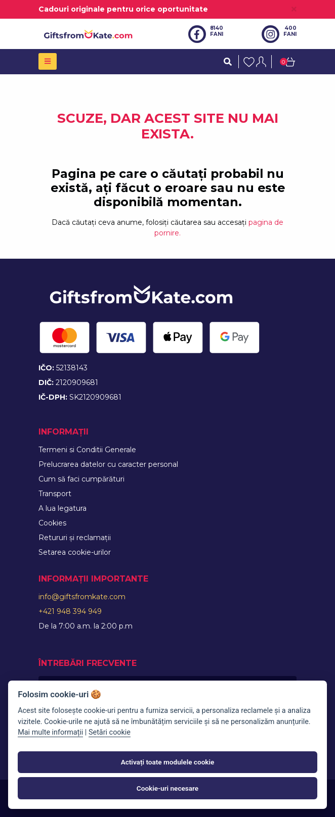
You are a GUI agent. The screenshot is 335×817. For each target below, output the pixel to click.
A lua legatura (62, 508)
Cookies (52, 522)
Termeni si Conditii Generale (87, 449)
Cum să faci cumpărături (81, 479)
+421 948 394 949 (70, 611)
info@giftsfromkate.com (81, 596)
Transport (54, 493)
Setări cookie (110, 732)
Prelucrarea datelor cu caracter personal (108, 464)
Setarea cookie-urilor (74, 552)
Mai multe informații (50, 732)
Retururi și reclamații (74, 537)
